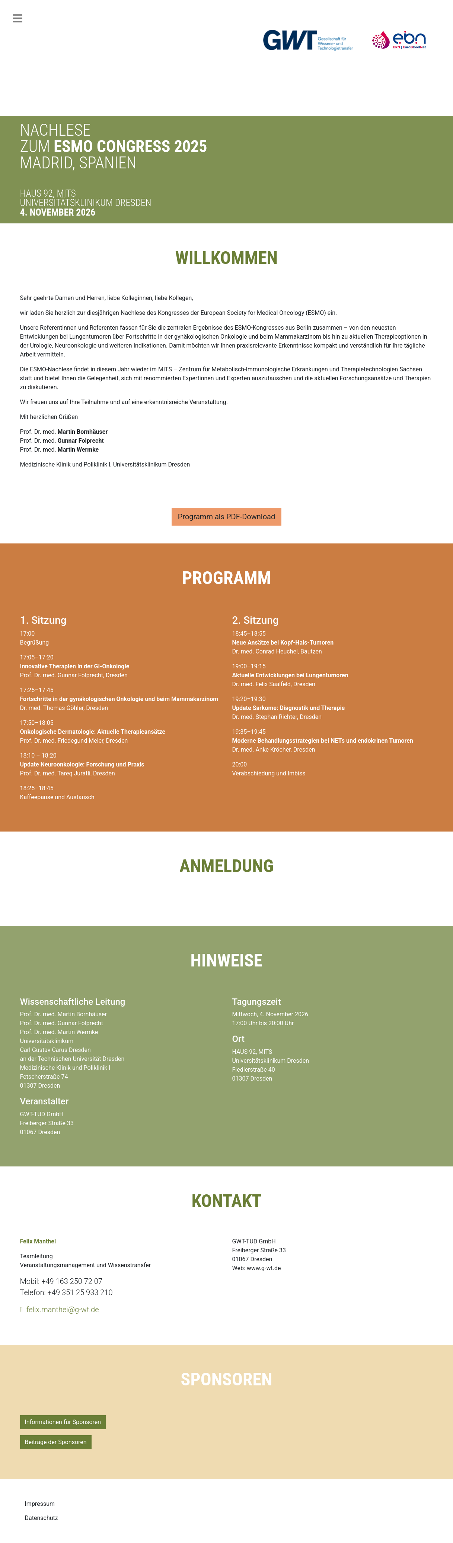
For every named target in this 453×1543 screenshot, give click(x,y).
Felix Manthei (38, 1241)
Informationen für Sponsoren (63, 1422)
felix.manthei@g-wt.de (62, 1309)
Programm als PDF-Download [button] (226, 516)
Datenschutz (41, 1517)
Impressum (40, 1503)
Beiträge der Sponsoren (56, 1442)
